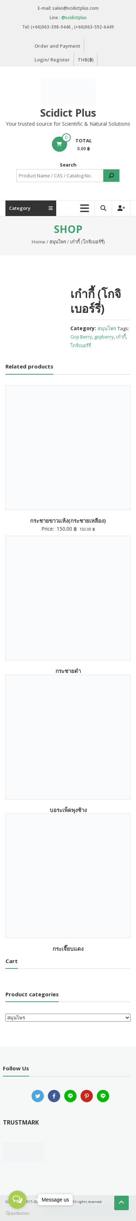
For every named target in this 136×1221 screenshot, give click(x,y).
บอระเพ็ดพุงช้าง (68, 810)
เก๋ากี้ (121, 336)
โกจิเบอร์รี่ (80, 345)
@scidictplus (74, 17)
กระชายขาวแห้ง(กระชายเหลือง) (68, 520)
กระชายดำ (68, 670)
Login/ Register (52, 59)
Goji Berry (81, 336)
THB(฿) (86, 59)
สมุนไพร (57, 241)
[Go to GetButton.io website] (17, 1213)
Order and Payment (57, 46)
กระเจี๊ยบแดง (68, 948)
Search (68, 164)
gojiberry (104, 336)
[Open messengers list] (17, 1200)
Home (38, 241)
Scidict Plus (68, 113)
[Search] (111, 175)
